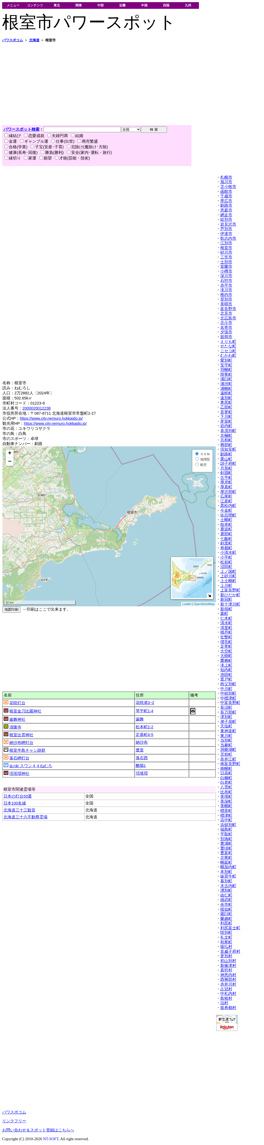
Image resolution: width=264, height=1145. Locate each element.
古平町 (226, 477)
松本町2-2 (144, 727)
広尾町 (226, 496)
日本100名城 (14, 803)
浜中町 (226, 820)
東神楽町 (228, 731)
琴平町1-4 (144, 711)
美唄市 (226, 304)
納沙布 (142, 742)
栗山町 (226, 459)
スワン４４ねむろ (30, 766)
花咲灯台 (17, 703)
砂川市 (226, 252)
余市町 (226, 904)
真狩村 (226, 970)
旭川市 (226, 182)
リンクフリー (14, 1121)
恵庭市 (226, 210)
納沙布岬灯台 (21, 742)
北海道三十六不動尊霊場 (25, 817)
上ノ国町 (228, 571)
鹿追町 (226, 529)
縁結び (13, 136)
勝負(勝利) (52, 152)
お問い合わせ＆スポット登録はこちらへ (38, 1130)
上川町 (226, 585)
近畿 (122, 5)
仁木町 (226, 618)
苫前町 (226, 754)
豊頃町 (226, 848)
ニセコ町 (228, 351)
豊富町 (226, 853)
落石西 (142, 758)
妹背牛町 (228, 876)
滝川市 (226, 290)
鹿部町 (226, 534)
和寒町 (226, 942)
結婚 (77, 136)
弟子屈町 (228, 721)
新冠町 (226, 599)
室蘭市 (226, 266)
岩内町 (226, 426)
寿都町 (226, 548)
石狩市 (226, 280)
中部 (100, 5)
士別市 (226, 262)
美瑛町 (226, 796)
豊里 (140, 750)
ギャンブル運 (34, 141)
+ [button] (9, 454)
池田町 (226, 674)
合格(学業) (16, 147)
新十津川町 (230, 604)
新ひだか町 (230, 595)
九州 (188, 5)
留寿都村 (228, 1008)
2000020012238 (36, 408)
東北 (57, 5)
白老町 (226, 782)
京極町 (226, 435)
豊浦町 (226, 843)
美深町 (226, 801)
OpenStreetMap (204, 604)
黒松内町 (228, 505)
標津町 (226, 815)
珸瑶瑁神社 (19, 773)
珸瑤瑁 (142, 773)
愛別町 (226, 360)
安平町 (226, 365)
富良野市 (228, 309)
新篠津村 (228, 965)
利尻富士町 (230, 928)
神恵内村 (228, 975)
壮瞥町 (226, 637)
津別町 (226, 717)
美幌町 (226, 806)
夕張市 (226, 332)
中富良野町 (230, 702)
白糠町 (226, 778)
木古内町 (228, 886)
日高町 (226, 773)
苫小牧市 (228, 187)
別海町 (226, 839)
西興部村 (228, 979)
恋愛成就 (34, 136)
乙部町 (226, 407)
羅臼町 (226, 914)
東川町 (226, 736)
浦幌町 (226, 388)
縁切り (13, 158)
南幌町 (226, 768)
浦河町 (226, 384)
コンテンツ (35, 5)
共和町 (226, 440)
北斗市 (226, 323)
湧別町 (226, 890)
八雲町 (226, 787)
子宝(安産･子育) (47, 147)
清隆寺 (15, 727)
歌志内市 (228, 238)
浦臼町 (226, 379)
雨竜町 (226, 374)
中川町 (226, 689)
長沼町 (226, 707)
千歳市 (226, 196)
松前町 (226, 562)
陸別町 (226, 932)
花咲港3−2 (145, 702)
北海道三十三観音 (19, 810)
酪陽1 (141, 765)
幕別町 (226, 881)
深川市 (226, 276)
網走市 (226, 215)
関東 (78, 5)
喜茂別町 (228, 431)
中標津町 (228, 698)
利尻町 (226, 923)
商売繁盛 (88, 141)
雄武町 (226, 900)
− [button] (9, 462)
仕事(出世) (62, 141)
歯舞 (140, 719)
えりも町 (228, 341)
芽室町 (226, 421)
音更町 (226, 412)
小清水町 (228, 552)
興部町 (226, 445)
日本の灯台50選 (17, 796)
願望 (45, 158)
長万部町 (228, 712)
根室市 (226, 248)
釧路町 (226, 454)
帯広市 (226, 201)
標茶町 (226, 810)
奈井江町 (228, 759)
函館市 (226, 191)
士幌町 (226, 520)
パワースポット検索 (21, 129)
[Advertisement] (132, 83)
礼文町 (226, 937)
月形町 (226, 468)
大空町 (226, 651)
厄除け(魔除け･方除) (87, 147)
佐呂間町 (228, 515)
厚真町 (226, 487)
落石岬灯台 (19, 758)
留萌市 (226, 337)
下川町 (226, 416)
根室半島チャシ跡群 (27, 750)
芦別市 (226, 229)
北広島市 (228, 318)
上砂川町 (228, 576)
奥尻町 (226, 402)
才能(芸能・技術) (72, 158)
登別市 (226, 299)
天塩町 (226, 726)
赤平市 (226, 285)
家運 (30, 158)
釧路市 (226, 205)
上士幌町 (228, 581)
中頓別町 (228, 693)
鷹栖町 (226, 660)
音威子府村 (230, 951)
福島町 (226, 829)
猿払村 (226, 946)
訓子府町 (228, 463)
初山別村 (228, 961)
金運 (11, 141)
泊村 (224, 1003)
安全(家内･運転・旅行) (89, 152)
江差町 (226, 501)
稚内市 (226, 295)
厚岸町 (226, 482)
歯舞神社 (17, 719)
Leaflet (186, 604)
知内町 (226, 670)
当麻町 (226, 745)
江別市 (226, 243)
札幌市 (226, 177)
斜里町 (226, 543)
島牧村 (226, 998)
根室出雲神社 (21, 735)
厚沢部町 (228, 492)
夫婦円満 (57, 136)
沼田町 (226, 567)
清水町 (226, 623)
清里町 (226, 628)
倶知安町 (228, 449)
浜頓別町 (228, 825)
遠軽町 (226, 393)
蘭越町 (226, 918)
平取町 (226, 834)
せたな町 (228, 346)
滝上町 (226, 665)
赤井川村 (228, 984)
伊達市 (226, 233)
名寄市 (226, 327)
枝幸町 (226, 524)
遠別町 (226, 398)
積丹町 (226, 632)
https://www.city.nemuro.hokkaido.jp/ (51, 418)
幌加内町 (228, 867)
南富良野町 (230, 764)
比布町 (226, 792)
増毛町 (226, 642)
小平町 (226, 557)
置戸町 (226, 679)
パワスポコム (14, 1112)
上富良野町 (230, 590)
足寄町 (226, 646)
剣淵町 (226, 473)
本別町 (226, 872)
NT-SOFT (50, 1139)
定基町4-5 (144, 734)
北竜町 (226, 857)
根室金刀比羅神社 (25, 711)
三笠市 (226, 257)
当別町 (226, 740)
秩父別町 (228, 684)
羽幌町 (226, 369)
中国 (144, 5)
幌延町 (226, 862)
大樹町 (226, 656)
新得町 (226, 609)
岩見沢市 (228, 224)
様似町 (226, 909)
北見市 (226, 313)
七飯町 (226, 539)
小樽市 (226, 271)
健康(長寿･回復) (21, 152)
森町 (224, 613)
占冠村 (226, 989)
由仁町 (226, 895)
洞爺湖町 (228, 749)
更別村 (226, 956)
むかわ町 (228, 355)
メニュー (13, 5)
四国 (166, 5)
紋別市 (226, 219)
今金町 (226, 510)
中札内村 (228, 993)
